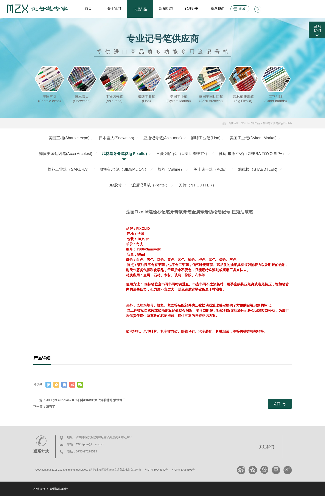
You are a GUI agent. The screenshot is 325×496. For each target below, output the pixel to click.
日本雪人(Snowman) (116, 138)
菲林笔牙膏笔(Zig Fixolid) (277, 123)
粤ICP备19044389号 (156, 469)
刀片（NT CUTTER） (197, 185)
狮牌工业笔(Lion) (205, 138)
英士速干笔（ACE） (211, 169)
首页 (88, 8)
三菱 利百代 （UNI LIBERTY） (182, 154)
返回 (276, 404)
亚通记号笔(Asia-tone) (162, 138)
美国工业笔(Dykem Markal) (253, 138)
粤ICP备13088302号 (183, 469)
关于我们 (114, 8)
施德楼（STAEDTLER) (257, 169)
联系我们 (217, 8)
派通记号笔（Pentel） (150, 185)
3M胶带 (115, 185)
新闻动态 (166, 8)
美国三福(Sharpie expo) (68, 138)
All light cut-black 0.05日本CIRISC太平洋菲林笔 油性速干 (85, 400)
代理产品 (140, 9)
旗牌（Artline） (171, 169)
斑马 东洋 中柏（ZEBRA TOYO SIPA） (252, 154)
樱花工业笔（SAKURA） (69, 169)
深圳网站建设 (59, 489)
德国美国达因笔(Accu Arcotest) (65, 154)
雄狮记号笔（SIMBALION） (124, 169)
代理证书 (192, 8)
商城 (242, 9)
